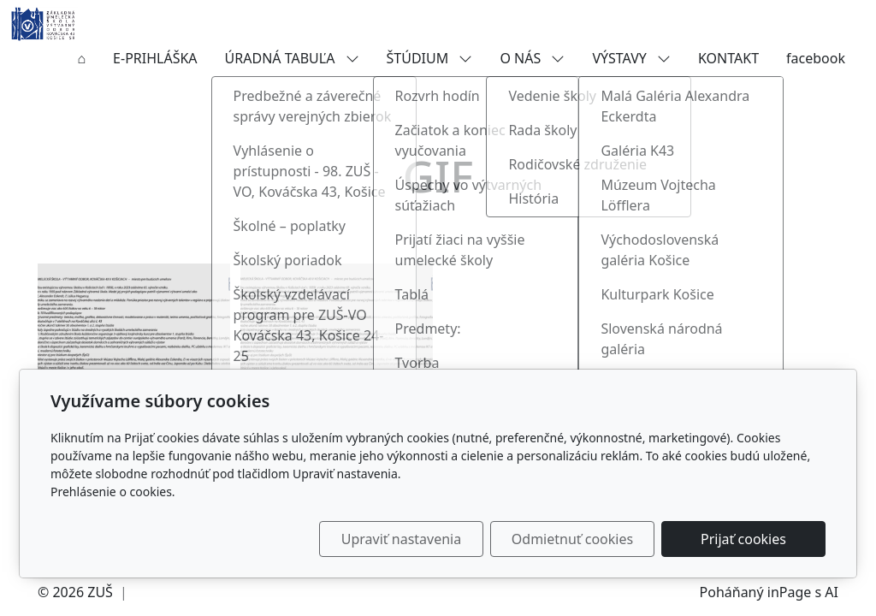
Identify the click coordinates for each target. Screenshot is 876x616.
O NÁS (532, 58)
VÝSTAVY (631, 58)
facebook (815, 58)
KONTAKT (728, 58)
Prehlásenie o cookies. (112, 491)
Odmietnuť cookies (572, 539)
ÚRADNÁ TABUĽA (292, 58)
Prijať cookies (743, 539)
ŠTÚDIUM (430, 58)
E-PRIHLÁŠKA (155, 58)
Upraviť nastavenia (401, 539)
